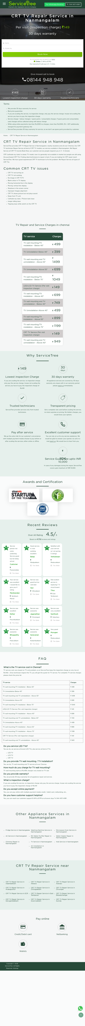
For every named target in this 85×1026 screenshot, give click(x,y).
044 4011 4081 (61, 854)
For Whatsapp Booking (54, 4)
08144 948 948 (45, 80)
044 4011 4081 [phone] (73, 4)
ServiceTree (9, 1021)
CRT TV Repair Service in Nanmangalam (24, 135)
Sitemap (15, 1023)
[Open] (4, 4)
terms (53, 59)
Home (5, 135)
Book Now (43, 54)
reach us (61, 441)
